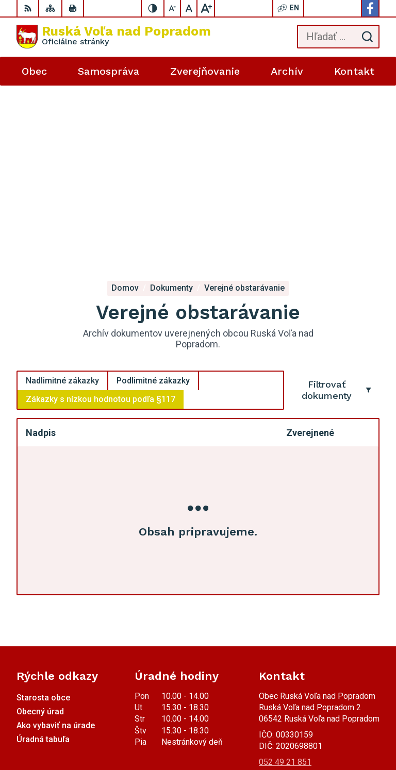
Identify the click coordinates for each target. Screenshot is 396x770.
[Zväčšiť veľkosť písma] (205, 8)
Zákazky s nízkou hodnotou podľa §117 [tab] (100, 212)
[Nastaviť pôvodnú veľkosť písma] (189, 8)
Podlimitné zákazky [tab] (153, 193)
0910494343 (282, 586)
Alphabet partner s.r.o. (341, 717)
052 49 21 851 (285, 575)
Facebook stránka (291, 609)
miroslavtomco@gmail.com (307, 597)
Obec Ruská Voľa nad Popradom (321, 729)
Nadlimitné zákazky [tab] (62, 193)
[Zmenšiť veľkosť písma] (172, 8)
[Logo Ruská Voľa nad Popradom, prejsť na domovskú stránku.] (113, 36)
